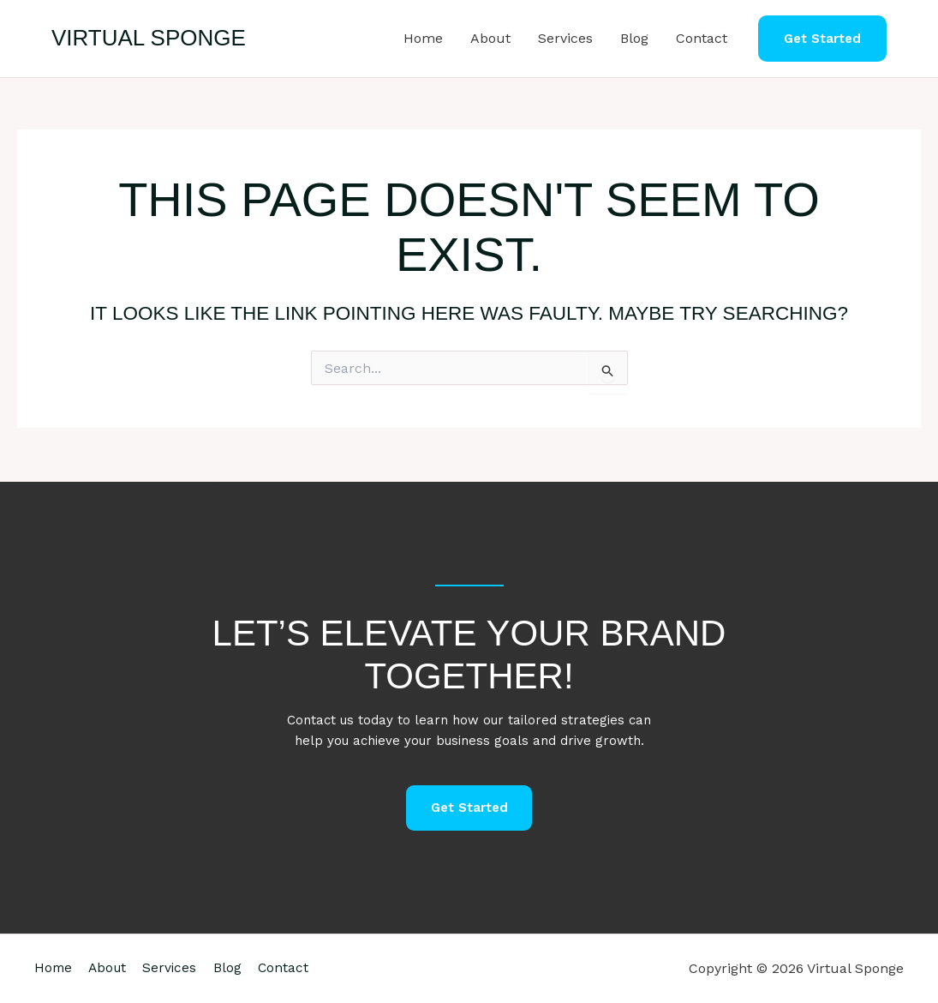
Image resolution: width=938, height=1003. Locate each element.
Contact (701, 38)
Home (423, 38)
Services (565, 38)
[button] (822, 39)
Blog (634, 38)
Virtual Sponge (148, 38)
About (490, 38)
